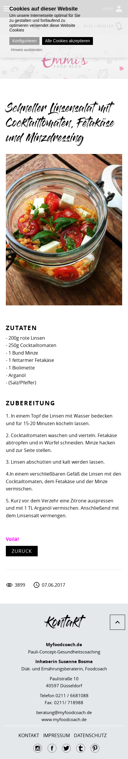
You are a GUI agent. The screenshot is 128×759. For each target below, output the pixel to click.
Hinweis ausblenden (26, 50)
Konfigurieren (24, 40)
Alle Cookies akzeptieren (67, 40)
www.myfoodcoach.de (64, 719)
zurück (22, 551)
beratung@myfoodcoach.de (64, 712)
